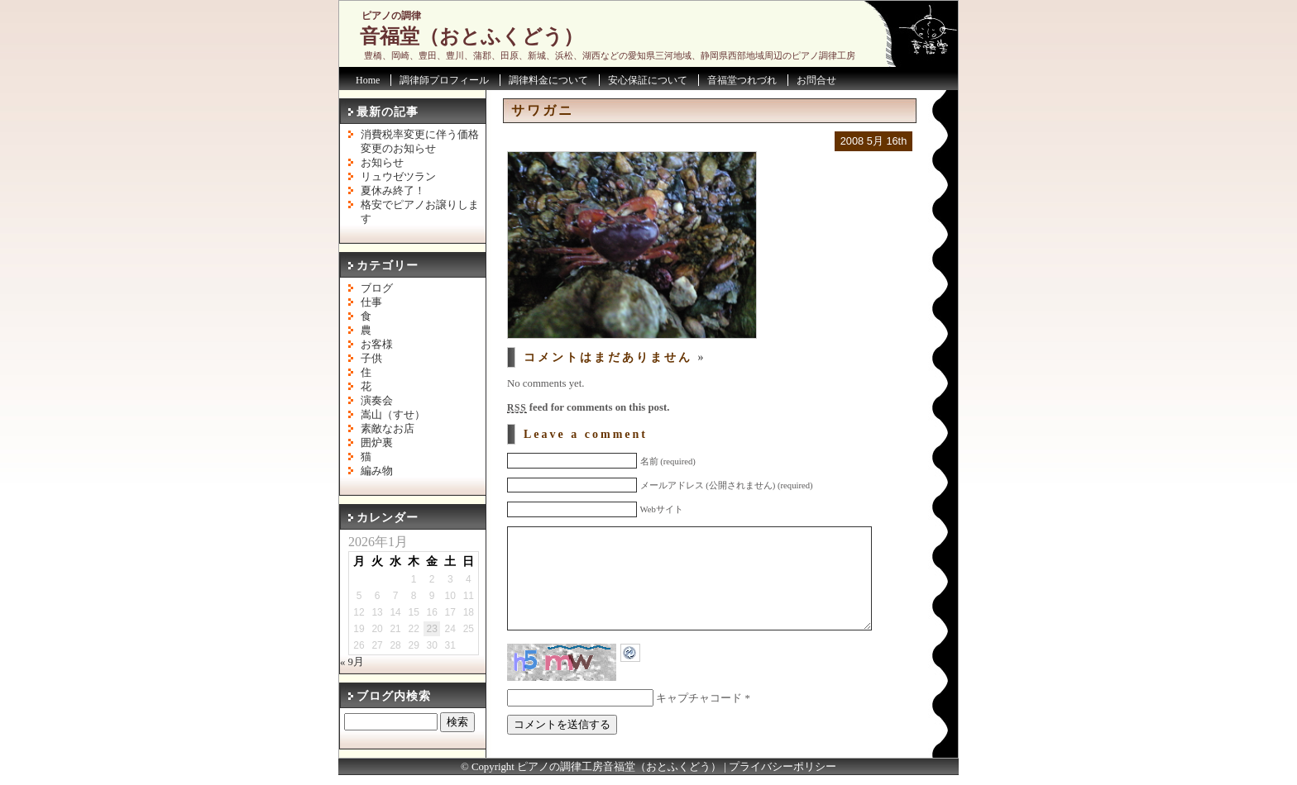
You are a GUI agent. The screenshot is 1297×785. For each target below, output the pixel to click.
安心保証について (647, 80)
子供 (371, 358)
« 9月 (352, 662)
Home (368, 80)
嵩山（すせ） (393, 415)
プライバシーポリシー (782, 777)
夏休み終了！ (393, 191)
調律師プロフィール (444, 80)
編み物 (377, 471)
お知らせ (382, 163)
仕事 (371, 302)
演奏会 (377, 401)
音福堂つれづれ (742, 80)
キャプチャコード (699, 723)
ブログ (377, 288)
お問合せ (816, 80)
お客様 (377, 344)
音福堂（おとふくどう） (471, 36)
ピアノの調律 (391, 15)
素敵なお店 (387, 429)
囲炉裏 (377, 443)
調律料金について (548, 80)
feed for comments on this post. (588, 407)
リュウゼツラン (398, 177)
